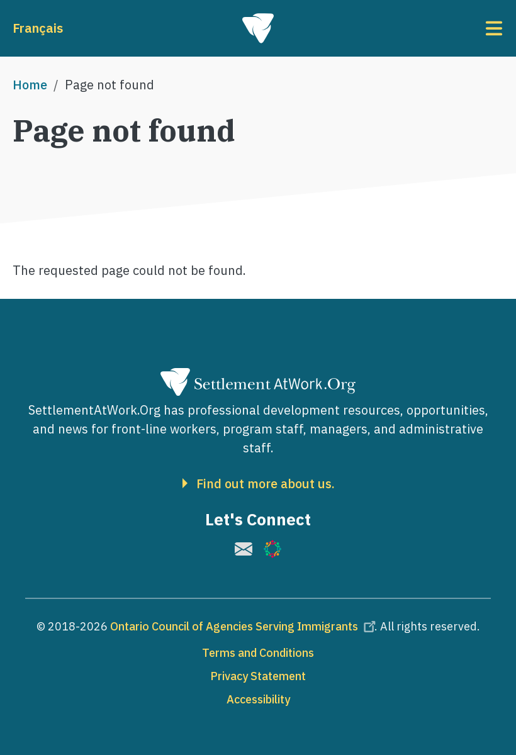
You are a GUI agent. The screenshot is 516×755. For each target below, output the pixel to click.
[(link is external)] (243, 549)
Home (30, 84)
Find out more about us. (265, 483)
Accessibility (258, 699)
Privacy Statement (258, 676)
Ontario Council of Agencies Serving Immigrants (244, 626)
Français (38, 28)
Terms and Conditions (258, 653)
